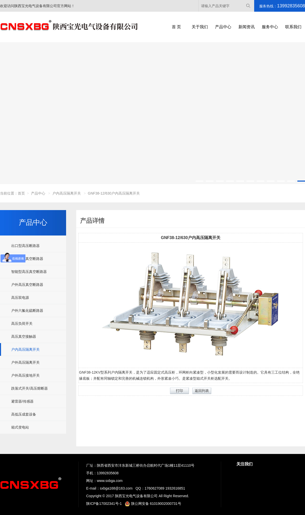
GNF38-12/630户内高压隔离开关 (114, 193)
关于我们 (200, 27)
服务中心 (270, 27)
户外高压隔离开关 (25, 362)
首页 (21, 193)
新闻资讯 (246, 27)
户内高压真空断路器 (27, 259)
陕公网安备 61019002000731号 (153, 504)
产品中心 (223, 27)
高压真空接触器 (23, 336)
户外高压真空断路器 (27, 285)
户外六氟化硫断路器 (27, 310)
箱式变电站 (20, 427)
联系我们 (293, 27)
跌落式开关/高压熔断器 (29, 388)
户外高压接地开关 (25, 375)
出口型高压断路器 (25, 246)
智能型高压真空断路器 (29, 272)
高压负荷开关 (22, 323)
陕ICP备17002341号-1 (104, 504)
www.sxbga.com (110, 481)
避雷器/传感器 (22, 401)
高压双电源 (20, 298)
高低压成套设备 (23, 414)
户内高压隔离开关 (66, 193)
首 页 (176, 27)
